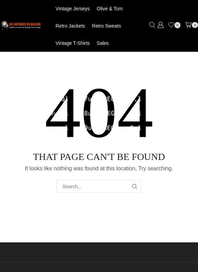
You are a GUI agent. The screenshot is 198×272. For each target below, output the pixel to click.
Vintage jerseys (73, 8)
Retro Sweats (106, 26)
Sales (103, 43)
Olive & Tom (109, 8)
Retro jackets (70, 26)
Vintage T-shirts (73, 43)
